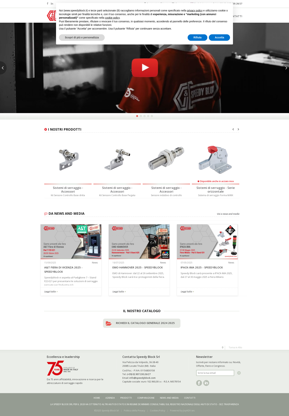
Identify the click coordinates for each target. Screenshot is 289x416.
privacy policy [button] (195, 10)
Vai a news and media (228, 214)
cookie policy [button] (112, 17)
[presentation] (233, 129)
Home (97, 397)
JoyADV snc (189, 410)
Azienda (110, 397)
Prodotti (126, 397)
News (95, 262)
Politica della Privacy (134, 410)
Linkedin (206, 383)
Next (285, 68)
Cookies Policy (157, 410)
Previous (3, 68)
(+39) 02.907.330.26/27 (139, 374)
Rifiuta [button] (198, 37)
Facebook (199, 383)
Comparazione (145, 397)
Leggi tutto (50, 292)
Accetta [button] (219, 37)
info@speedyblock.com (142, 377)
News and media (169, 397)
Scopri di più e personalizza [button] (82, 37)
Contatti (189, 397)
